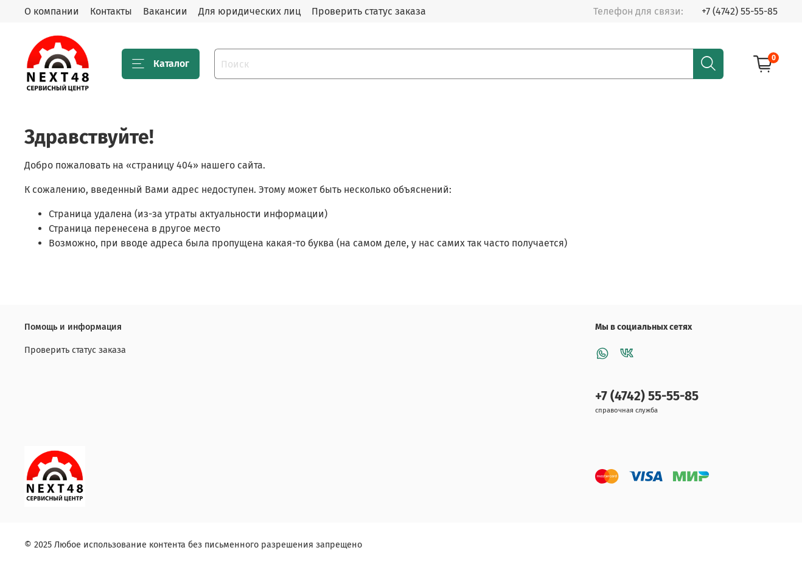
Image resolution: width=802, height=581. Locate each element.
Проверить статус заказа (369, 11)
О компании (51, 11)
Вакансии (165, 11)
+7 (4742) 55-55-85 (740, 11)
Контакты (111, 11)
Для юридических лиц (249, 11)
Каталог (160, 64)
